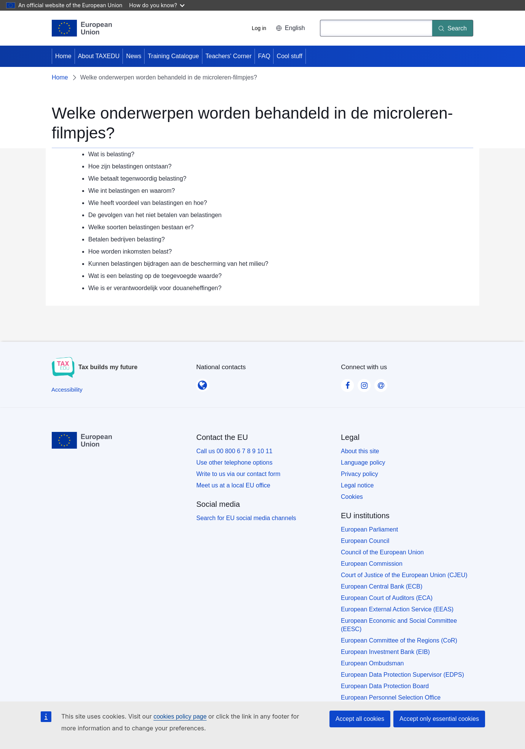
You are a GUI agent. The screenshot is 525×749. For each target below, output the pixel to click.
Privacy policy (359, 474)
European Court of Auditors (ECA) (387, 598)
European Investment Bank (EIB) (385, 652)
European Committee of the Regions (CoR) (399, 640)
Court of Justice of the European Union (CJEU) (404, 575)
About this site (360, 451)
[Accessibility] (67, 390)
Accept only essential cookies (439, 719)
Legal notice (357, 485)
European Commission (371, 563)
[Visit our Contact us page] (380, 383)
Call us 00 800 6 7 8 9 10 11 (234, 451)
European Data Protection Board (385, 686)
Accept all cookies (360, 719)
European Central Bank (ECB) (381, 586)
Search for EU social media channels (246, 518)
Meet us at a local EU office (233, 485)
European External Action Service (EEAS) (397, 609)
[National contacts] (202, 383)
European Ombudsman (372, 663)
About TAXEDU (99, 56)
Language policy (363, 462)
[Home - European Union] (82, 28)
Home (63, 56)
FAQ (264, 56)
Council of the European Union (382, 552)
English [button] (290, 28)
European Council (365, 541)
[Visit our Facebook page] (347, 383)
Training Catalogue (173, 56)
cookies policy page (180, 716)
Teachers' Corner (228, 56)
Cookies (352, 497)
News (133, 56)
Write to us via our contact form (238, 474)
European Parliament (369, 529)
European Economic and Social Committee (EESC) (399, 624)
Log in (259, 28)
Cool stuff (289, 56)
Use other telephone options (234, 462)
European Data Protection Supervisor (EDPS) (402, 674)
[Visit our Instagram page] (364, 383)
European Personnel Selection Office (391, 697)
